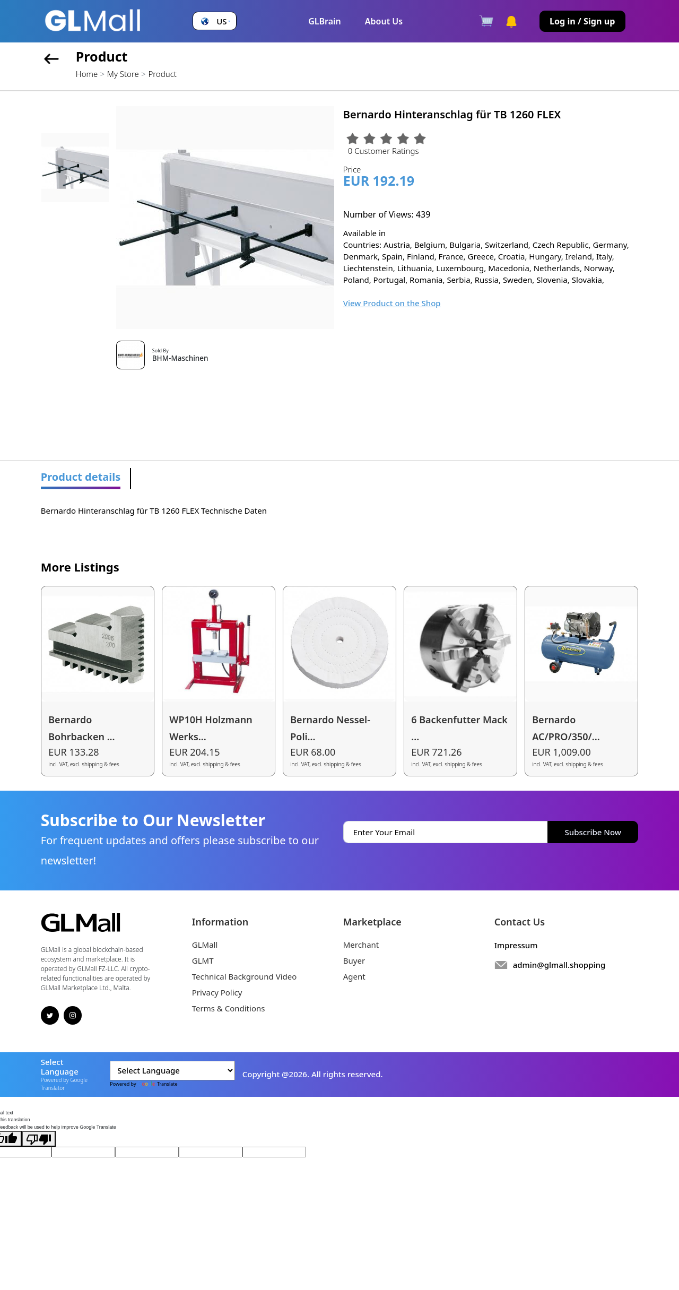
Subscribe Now (593, 832)
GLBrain (324, 21)
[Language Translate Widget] (172, 1071)
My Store (123, 73)
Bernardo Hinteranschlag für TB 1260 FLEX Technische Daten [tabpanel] (154, 510)
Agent (354, 976)
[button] (214, 21)
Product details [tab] (81, 477)
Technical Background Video (244, 976)
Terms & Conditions (228, 1008)
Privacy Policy (217, 992)
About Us (384, 21)
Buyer (354, 960)
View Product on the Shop (392, 303)
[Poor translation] (39, 1139)
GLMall (205, 944)
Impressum (516, 945)
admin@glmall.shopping (559, 964)
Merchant (361, 944)
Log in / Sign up (582, 21)
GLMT (203, 960)
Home (87, 73)
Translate (157, 1083)
